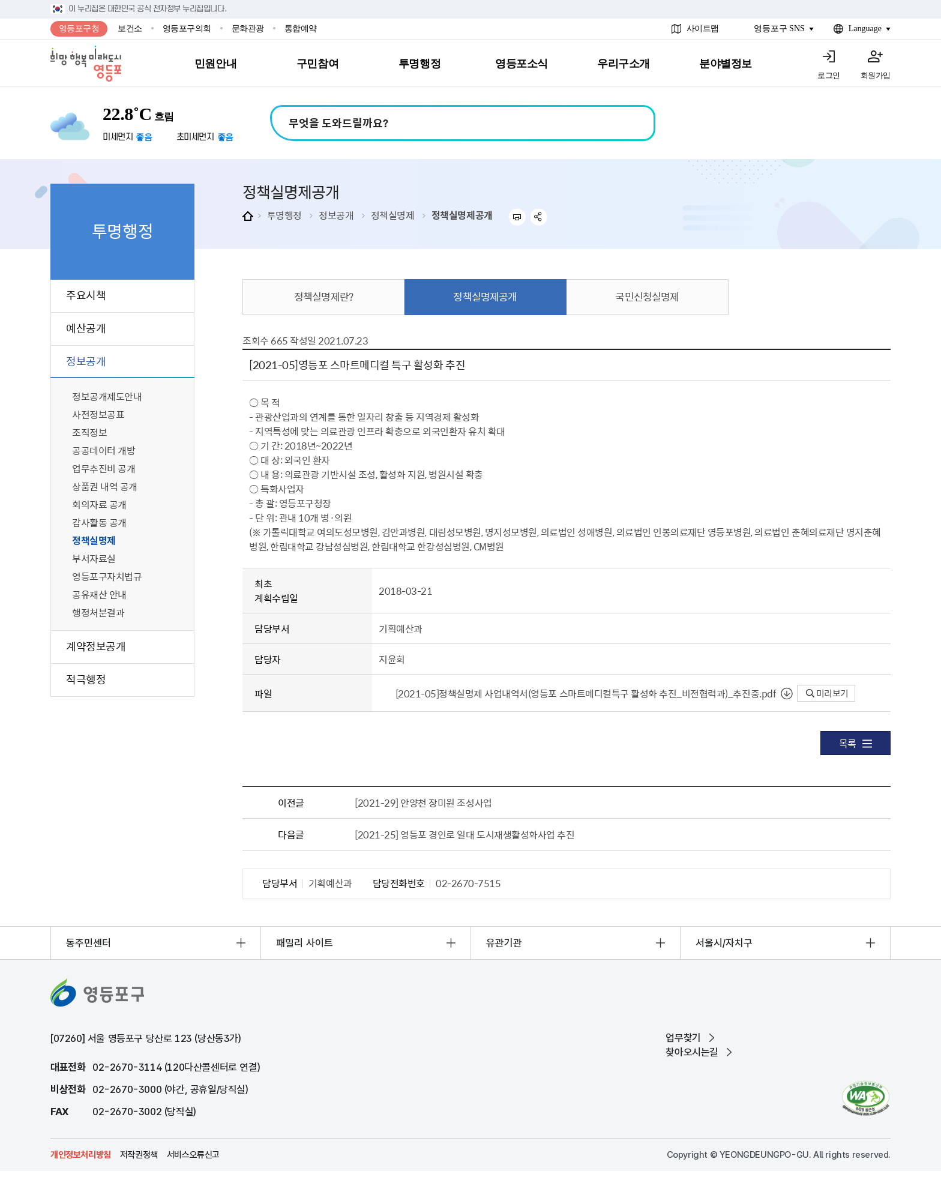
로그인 (828, 75)
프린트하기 (517, 217)
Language (865, 28)
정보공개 (336, 215)
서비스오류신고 (193, 1154)
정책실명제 (393, 215)
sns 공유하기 (539, 217)
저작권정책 (139, 1154)
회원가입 (876, 75)
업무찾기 (683, 1038)
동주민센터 (88, 943)
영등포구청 (79, 28)
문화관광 (248, 28)
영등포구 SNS (779, 28)
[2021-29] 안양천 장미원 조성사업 (423, 802)
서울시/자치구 (724, 943)
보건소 (130, 28)
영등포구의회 (187, 28)
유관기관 (504, 943)
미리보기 (827, 693)
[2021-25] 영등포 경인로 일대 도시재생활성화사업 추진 (464, 834)
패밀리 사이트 (304, 943)
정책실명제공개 (462, 215)
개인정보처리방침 (80, 1154)
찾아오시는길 (692, 1052)
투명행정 (284, 215)
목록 (855, 743)
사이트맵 (703, 28)
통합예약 (300, 28)
